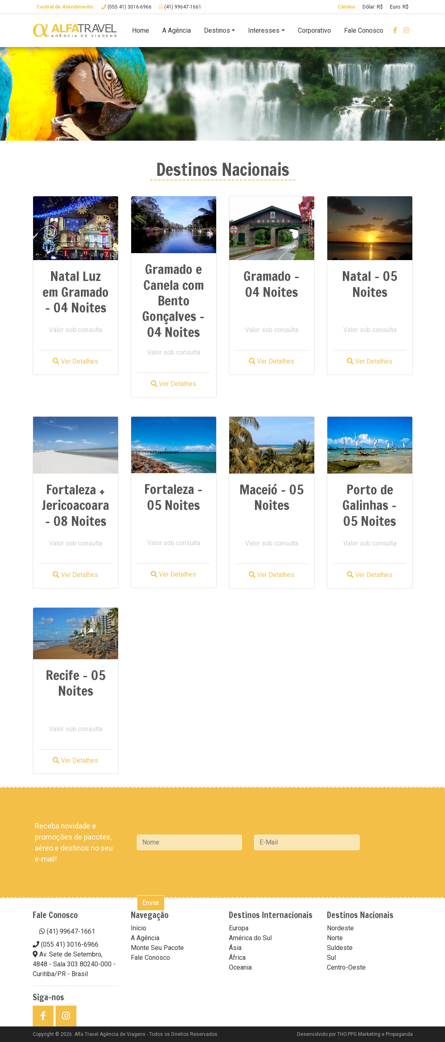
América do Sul (250, 938)
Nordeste (340, 928)
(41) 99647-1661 (180, 7)
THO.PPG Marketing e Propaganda (375, 1034)
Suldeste (340, 948)
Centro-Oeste (346, 967)
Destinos (217, 30)
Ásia (235, 948)
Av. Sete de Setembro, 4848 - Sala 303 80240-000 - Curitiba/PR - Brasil (74, 964)
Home (140, 30)
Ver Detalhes (75, 361)
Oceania (240, 967)
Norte (335, 938)
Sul (331, 957)
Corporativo (314, 30)
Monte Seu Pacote (157, 948)
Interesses (264, 30)
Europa (238, 928)
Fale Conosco (363, 30)
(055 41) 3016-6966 (126, 7)
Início (138, 928)
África (237, 957)
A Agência (176, 30)
